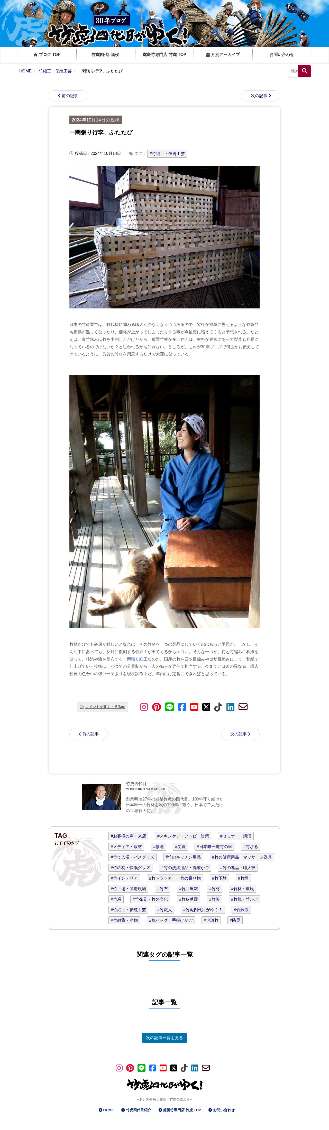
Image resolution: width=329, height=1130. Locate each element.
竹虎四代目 (136, 783)
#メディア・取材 (126, 846)
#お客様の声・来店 (128, 836)
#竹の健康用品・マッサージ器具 (242, 857)
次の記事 (259, 95)
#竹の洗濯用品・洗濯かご (185, 867)
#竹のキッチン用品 (183, 857)
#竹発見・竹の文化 (150, 899)
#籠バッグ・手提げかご (171, 920)
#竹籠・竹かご (244, 899)
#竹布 (162, 889)
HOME (108, 1110)
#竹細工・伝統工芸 (167, 154)
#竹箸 (214, 899)
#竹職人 (164, 910)
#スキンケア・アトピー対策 (183, 836)
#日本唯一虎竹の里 (214, 846)
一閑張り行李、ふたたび (101, 132)
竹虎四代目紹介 (106, 54)
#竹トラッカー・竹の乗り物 (175, 878)
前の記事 (70, 95)
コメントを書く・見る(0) (105, 707)
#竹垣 (243, 878)
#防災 (235, 920)
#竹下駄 (219, 878)
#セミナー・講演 (235, 836)
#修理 (158, 846)
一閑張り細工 (135, 659)
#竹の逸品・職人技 (237, 867)
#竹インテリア (124, 878)
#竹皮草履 (188, 899)
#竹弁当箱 (188, 889)
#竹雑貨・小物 (124, 920)
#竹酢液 (241, 910)
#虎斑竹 (211, 920)
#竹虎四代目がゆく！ (203, 910)
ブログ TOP (47, 54)
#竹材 (214, 889)
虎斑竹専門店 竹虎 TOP (164, 54)
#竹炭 (116, 899)
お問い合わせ (281, 54)
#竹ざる (250, 846)
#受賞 (180, 846)
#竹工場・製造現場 (128, 889)
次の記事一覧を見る (164, 1037)
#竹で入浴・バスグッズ (132, 857)
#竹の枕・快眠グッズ (130, 867)
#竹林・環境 (242, 889)
